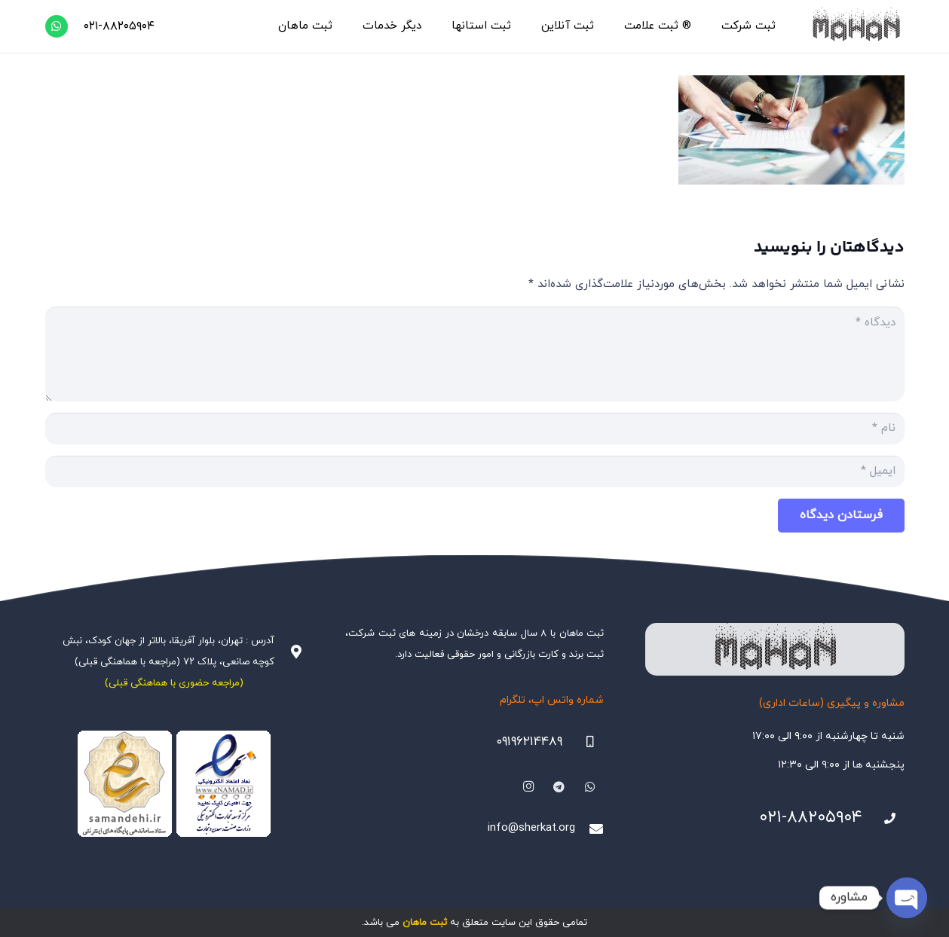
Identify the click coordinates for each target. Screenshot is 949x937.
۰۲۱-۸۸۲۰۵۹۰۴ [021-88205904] (810, 817)
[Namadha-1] (174, 784)
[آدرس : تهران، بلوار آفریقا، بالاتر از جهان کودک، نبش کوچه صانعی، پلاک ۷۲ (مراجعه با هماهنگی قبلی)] (288, 651)
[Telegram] (559, 787)
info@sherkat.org (531, 828)
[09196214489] (583, 742)
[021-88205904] (883, 818)
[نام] (475, 428)
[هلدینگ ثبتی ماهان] (855, 26)
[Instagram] (529, 787)
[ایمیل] (475, 471)
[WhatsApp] (56, 26)
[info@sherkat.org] (589, 828)
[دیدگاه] (475, 354)
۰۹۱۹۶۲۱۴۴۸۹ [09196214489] (529, 742)
